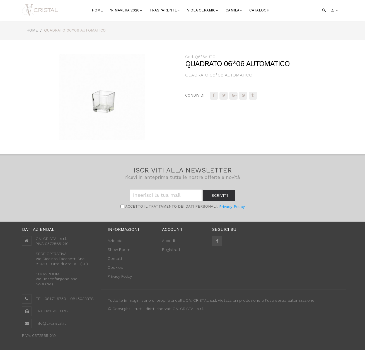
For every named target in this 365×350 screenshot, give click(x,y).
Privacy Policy (232, 206)
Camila (233, 10)
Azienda (115, 240)
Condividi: (195, 95)
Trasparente (163, 10)
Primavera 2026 (124, 10)
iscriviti (219, 195)
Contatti (115, 258)
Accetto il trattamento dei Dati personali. (171, 206)
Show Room (119, 249)
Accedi (168, 240)
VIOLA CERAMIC (202, 10)
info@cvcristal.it (51, 323)
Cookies (115, 267)
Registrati (171, 249)
